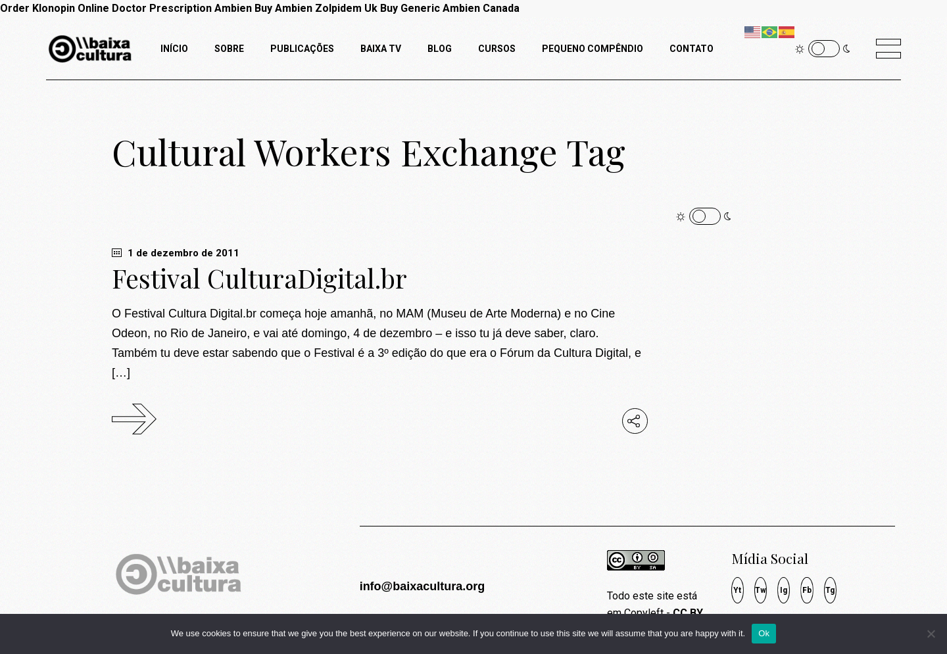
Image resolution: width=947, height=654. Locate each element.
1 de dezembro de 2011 (175, 253)
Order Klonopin (37, 8)
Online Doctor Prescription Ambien (165, 8)
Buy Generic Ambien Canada (450, 8)
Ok (763, 633)
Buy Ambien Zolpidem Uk (316, 8)
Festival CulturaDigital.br (259, 278)
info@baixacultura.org (422, 586)
